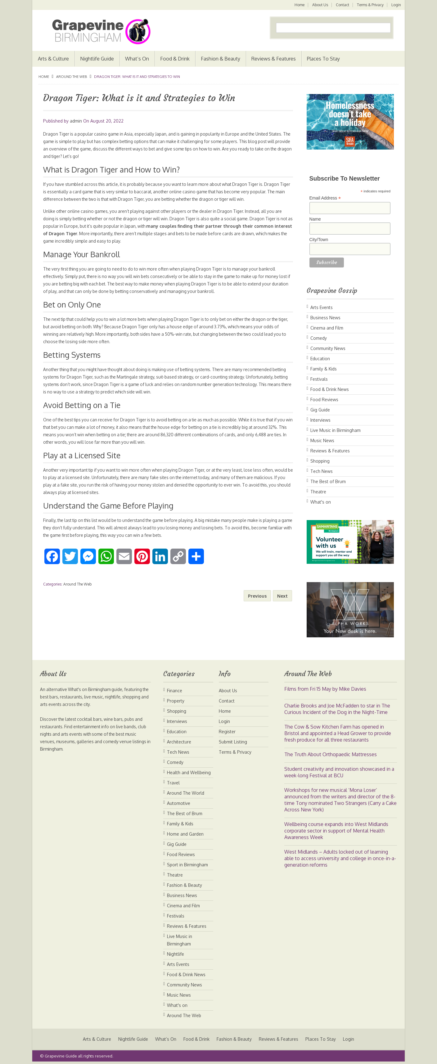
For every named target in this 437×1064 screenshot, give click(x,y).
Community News (327, 348)
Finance (174, 690)
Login (396, 4)
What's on (320, 502)
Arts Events (321, 307)
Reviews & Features (273, 59)
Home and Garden (185, 834)
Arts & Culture (53, 59)
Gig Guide (320, 409)
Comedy (318, 338)
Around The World (185, 793)
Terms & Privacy (370, 4)
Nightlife (175, 954)
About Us (319, 4)
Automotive (178, 803)
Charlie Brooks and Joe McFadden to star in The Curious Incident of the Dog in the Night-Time (337, 709)
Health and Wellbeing (189, 772)
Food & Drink (175, 59)
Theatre (318, 491)
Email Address (325, 198)
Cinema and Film (326, 327)
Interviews (320, 420)
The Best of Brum (328, 481)
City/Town (318, 239)
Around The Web (71, 76)
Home (298, 4)
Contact (342, 4)
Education (320, 358)
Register (227, 731)
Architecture (179, 741)
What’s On (137, 59)
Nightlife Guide (97, 59)
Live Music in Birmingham (335, 430)
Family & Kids (323, 368)
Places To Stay (323, 59)
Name (315, 219)
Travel (173, 782)
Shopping (320, 461)
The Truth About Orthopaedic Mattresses (330, 754)
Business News (325, 317)
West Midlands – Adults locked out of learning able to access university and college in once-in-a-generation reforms (340, 858)
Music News (322, 440)
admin (76, 120)
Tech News (321, 471)
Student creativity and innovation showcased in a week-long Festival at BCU (339, 772)
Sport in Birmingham (187, 864)
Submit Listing (233, 741)
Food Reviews (324, 399)
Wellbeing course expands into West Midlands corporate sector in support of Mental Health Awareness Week (336, 830)
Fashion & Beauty (220, 59)
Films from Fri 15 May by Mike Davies (325, 689)
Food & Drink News (329, 389)
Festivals (319, 379)
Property (175, 700)
